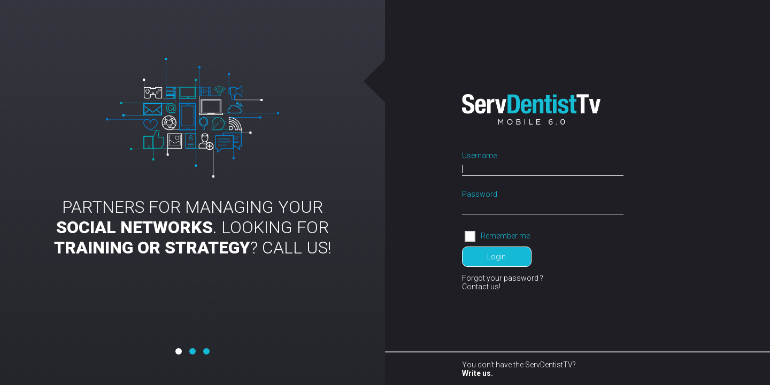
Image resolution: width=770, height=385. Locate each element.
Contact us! (481, 286)
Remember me (505, 235)
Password (479, 194)
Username (479, 155)
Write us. (477, 373)
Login (496, 256)
